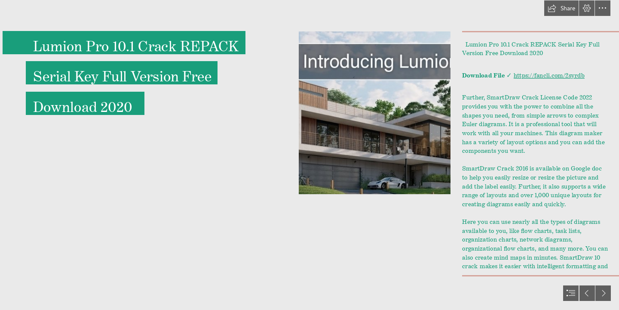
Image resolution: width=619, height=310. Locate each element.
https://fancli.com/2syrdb (549, 73)
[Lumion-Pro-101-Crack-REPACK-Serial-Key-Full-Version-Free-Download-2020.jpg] (374, 113)
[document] (309, 155)
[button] (561, 8)
